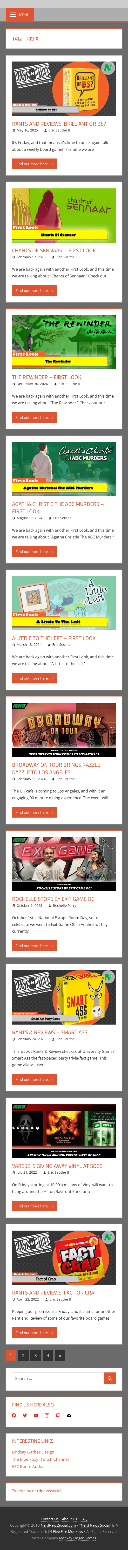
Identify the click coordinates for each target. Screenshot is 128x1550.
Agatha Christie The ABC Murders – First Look (58, 508)
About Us (69, 1518)
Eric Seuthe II (59, 130)
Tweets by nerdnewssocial (36, 1491)
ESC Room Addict (28, 1466)
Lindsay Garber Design (33, 1452)
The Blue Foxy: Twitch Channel (40, 1459)
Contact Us (50, 1518)
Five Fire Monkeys (68, 1531)
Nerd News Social (95, 1525)
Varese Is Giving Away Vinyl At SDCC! (57, 1166)
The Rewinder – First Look (46, 377)
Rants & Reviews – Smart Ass (50, 1032)
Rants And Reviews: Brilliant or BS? (59, 124)
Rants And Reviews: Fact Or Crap (54, 1292)
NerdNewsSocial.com (58, 1525)
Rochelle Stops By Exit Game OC (53, 899)
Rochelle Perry (64, 905)
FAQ (84, 1518)
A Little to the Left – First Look (54, 638)
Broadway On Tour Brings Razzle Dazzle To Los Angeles (56, 768)
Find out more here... (33, 163)
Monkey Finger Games (77, 1538)
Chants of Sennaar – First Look (54, 250)
